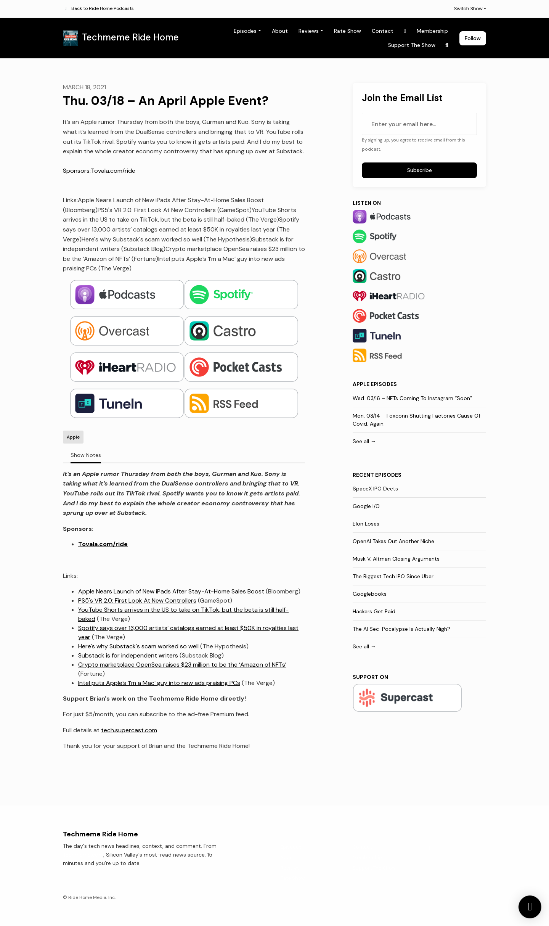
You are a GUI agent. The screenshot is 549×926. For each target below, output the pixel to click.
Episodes (245, 30)
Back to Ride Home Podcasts (102, 8)
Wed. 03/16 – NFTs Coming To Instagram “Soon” (412, 398)
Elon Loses (366, 523)
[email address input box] (419, 124)
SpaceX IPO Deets (375, 488)
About (280, 30)
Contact (382, 30)
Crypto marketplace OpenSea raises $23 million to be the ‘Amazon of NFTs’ (182, 665)
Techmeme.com (83, 854)
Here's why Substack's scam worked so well (138, 646)
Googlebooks (370, 593)
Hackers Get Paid (374, 611)
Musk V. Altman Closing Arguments (396, 558)
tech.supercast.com (129, 730)
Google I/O (366, 506)
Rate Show (347, 30)
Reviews (309, 30)
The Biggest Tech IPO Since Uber (393, 576)
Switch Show (468, 8)
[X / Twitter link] (405, 31)
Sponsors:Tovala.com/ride (99, 171)
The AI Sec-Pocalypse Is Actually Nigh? (401, 628)
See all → (364, 441)
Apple (361, 384)
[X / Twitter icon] (429, 848)
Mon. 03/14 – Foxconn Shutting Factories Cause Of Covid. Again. (416, 419)
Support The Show (411, 45)
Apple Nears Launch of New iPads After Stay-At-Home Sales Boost (171, 591)
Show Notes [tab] (86, 455)
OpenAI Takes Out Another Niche (393, 541)
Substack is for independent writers (128, 655)
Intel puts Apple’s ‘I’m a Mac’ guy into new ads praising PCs (159, 683)
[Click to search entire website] (447, 45)
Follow (473, 38)
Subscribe (419, 170)
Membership (432, 30)
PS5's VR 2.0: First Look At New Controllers (137, 600)
